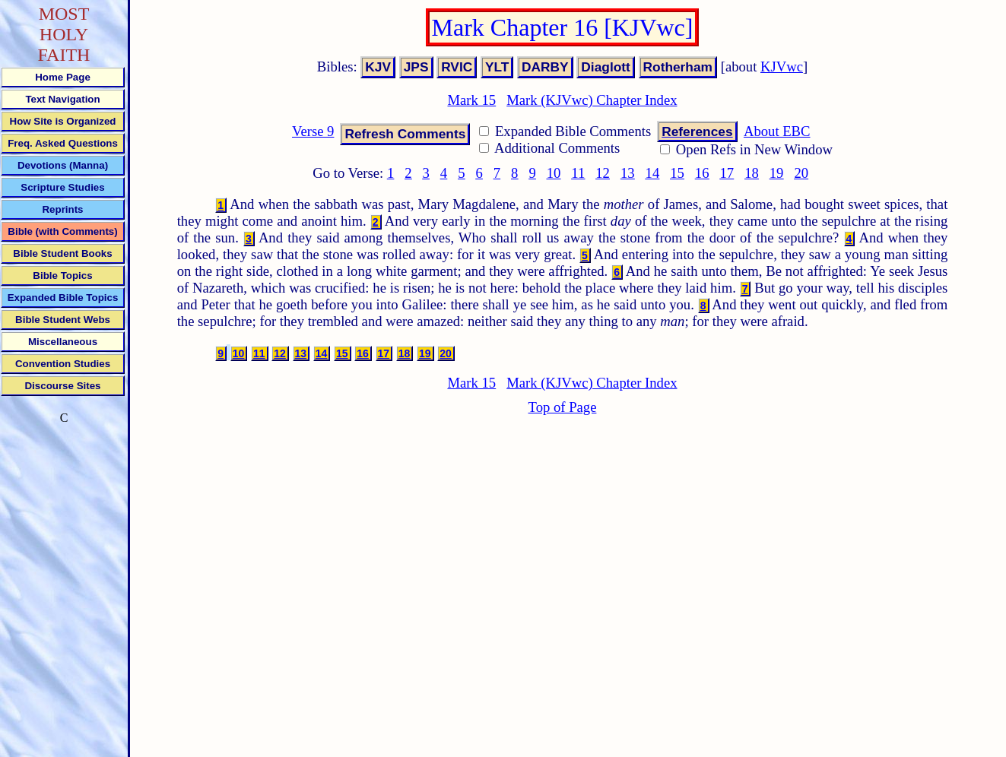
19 (777, 173)
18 (751, 173)
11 (578, 173)
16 (702, 173)
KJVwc (781, 66)
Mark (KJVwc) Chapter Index (591, 100)
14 (653, 173)
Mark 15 (471, 100)
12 (602, 173)
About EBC (777, 131)
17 (726, 173)
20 (801, 173)
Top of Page (562, 407)
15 (677, 173)
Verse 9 (313, 131)
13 (627, 173)
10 (554, 173)
